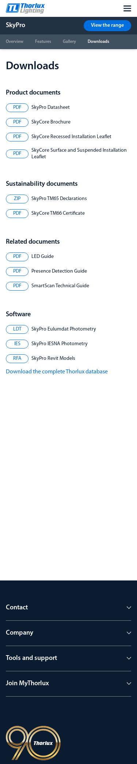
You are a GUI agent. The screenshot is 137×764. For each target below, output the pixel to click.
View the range (107, 25)
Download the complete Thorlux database (57, 372)
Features (43, 42)
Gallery (69, 42)
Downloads (98, 42)
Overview (14, 42)
